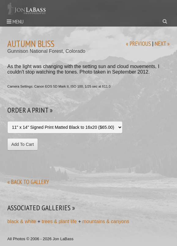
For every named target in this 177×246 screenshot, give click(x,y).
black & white (21, 221)
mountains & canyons (105, 221)
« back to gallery (28, 182)
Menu (15, 21)
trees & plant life (59, 221)
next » (162, 44)
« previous (138, 44)
